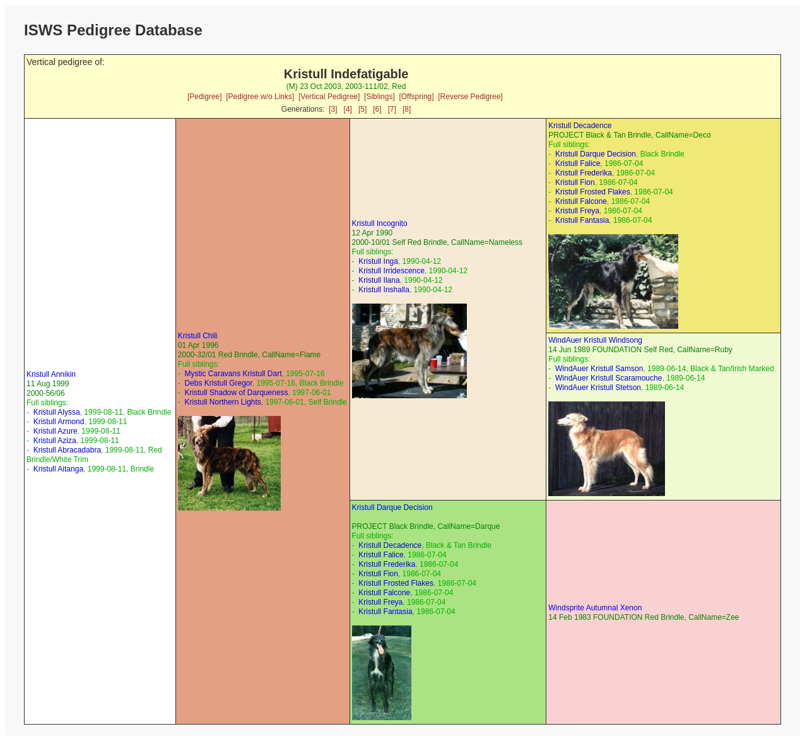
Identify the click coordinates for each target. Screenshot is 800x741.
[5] (362, 109)
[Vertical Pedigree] (329, 96)
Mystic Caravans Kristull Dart (232, 373)
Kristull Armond (59, 421)
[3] (333, 109)
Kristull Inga (378, 261)
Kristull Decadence (579, 125)
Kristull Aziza (54, 440)
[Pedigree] (204, 96)
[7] (392, 109)
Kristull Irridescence (391, 270)
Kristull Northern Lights (222, 402)
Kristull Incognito (380, 223)
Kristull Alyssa (56, 412)
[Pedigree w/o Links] (260, 96)
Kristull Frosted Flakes (592, 191)
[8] (407, 109)
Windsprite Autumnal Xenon (595, 607)
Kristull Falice (577, 163)
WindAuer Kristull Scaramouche (608, 378)
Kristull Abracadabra (67, 450)
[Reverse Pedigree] (470, 96)
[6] (377, 109)
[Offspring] (416, 96)
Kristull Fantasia (582, 220)
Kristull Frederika (583, 173)
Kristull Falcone (581, 201)
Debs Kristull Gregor (218, 383)
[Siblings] (379, 96)
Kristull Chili (198, 335)
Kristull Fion (575, 182)
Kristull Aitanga (58, 469)
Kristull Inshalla (383, 289)
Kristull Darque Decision (595, 154)
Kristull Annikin (51, 374)
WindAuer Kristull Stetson (598, 387)
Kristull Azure (55, 431)
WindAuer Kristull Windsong (595, 340)
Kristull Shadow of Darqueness (236, 392)
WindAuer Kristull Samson (599, 368)
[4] (348, 109)
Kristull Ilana (378, 280)
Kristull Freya (577, 210)
